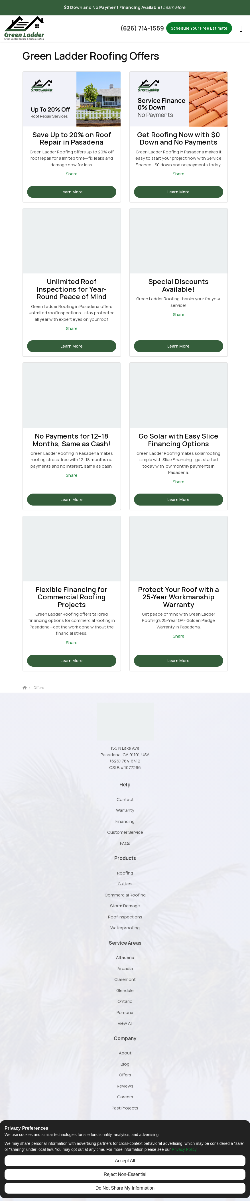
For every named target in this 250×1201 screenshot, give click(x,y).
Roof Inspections (125, 917)
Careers (125, 1097)
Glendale (125, 990)
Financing (125, 821)
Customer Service (125, 832)
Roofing (125, 873)
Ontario (125, 1001)
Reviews (125, 1086)
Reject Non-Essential (125, 1174)
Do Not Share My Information (125, 1188)
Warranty (125, 810)
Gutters (125, 884)
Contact (125, 799)
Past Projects (125, 1108)
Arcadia (125, 968)
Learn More (71, 191)
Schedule (199, 28)
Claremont (125, 979)
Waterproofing (125, 928)
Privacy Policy (184, 1149)
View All (125, 1023)
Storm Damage (125, 906)
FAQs (125, 843)
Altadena (125, 957)
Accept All (125, 1160)
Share (72, 174)
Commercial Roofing (125, 895)
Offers (125, 1075)
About (125, 1053)
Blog (125, 1064)
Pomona (125, 1012)
